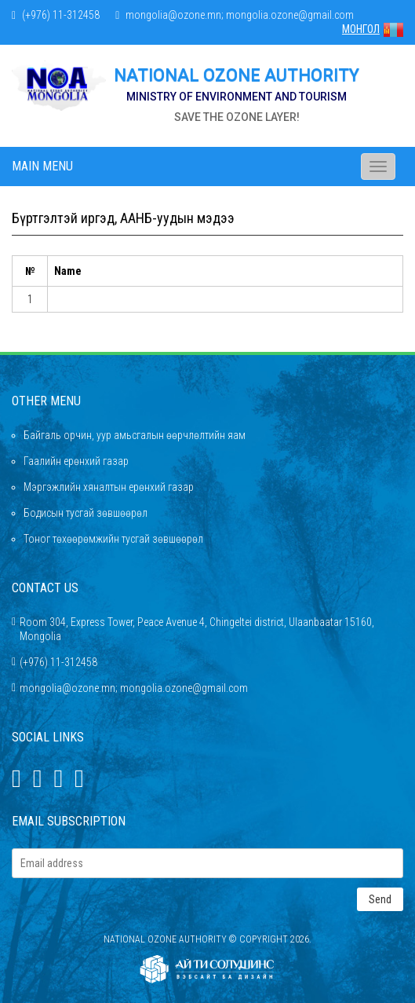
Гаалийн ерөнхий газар (76, 461)
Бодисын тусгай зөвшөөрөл (85, 513)
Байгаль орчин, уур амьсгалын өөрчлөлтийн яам (135, 435)
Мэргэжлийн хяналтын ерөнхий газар (109, 487)
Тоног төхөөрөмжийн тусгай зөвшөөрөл (113, 539)
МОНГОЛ (372, 29)
